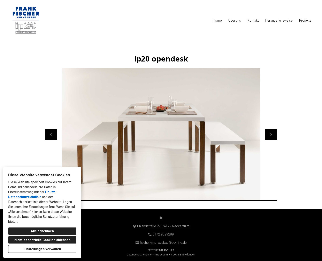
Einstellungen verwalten (42, 249)
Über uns (234, 20)
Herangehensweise (279, 20)
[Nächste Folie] (271, 134)
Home (217, 20)
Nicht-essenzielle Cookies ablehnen (42, 240)
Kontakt (253, 20)
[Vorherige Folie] (51, 134)
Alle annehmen (42, 231)
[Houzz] (161, 217)
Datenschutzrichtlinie (139, 254)
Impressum (161, 254)
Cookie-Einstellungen (183, 254)
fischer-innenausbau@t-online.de (163, 243)
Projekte (305, 20)
